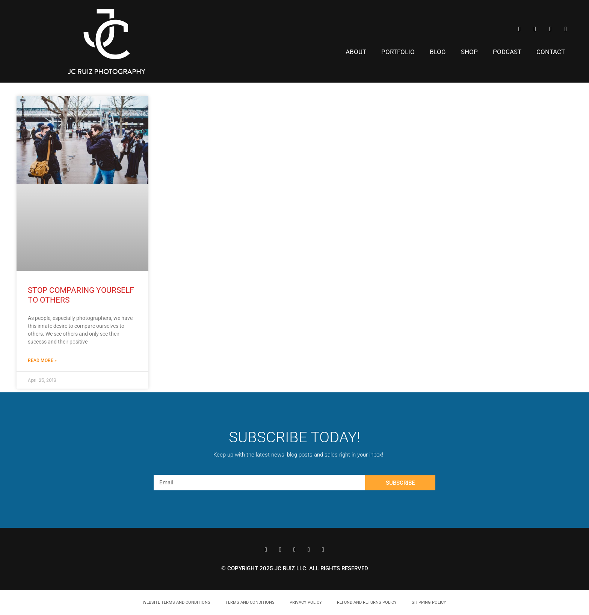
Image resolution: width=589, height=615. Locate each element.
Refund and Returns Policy (367, 602)
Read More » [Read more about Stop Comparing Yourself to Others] (42, 360)
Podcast (507, 52)
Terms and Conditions (250, 602)
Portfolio (398, 52)
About (356, 52)
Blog (438, 52)
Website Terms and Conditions (176, 602)
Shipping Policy (429, 602)
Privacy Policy (306, 602)
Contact (550, 52)
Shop (469, 52)
